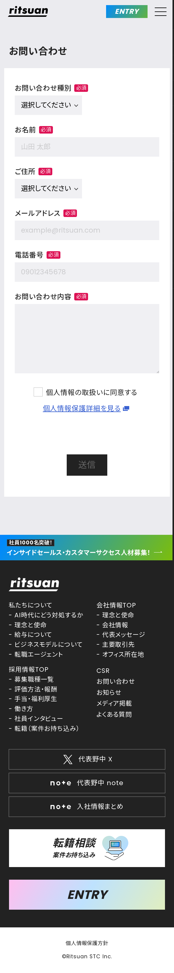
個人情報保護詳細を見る (82, 408)
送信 (87, 465)
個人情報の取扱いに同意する (91, 392)
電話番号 (37, 255)
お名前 (34, 129)
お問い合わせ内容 (51, 296)
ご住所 (33, 171)
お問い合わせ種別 (51, 88)
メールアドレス (46, 213)
